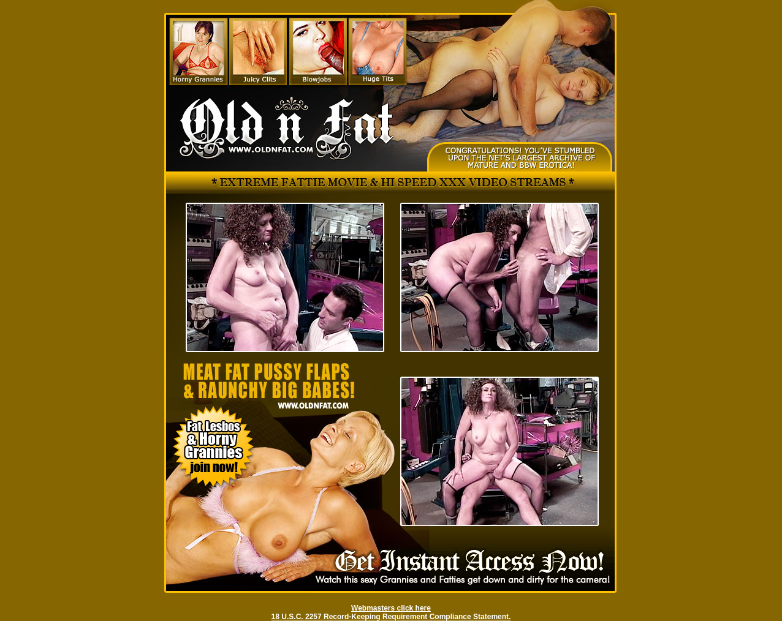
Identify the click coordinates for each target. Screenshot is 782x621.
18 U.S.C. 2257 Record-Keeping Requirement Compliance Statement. (391, 616)
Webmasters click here (391, 608)
